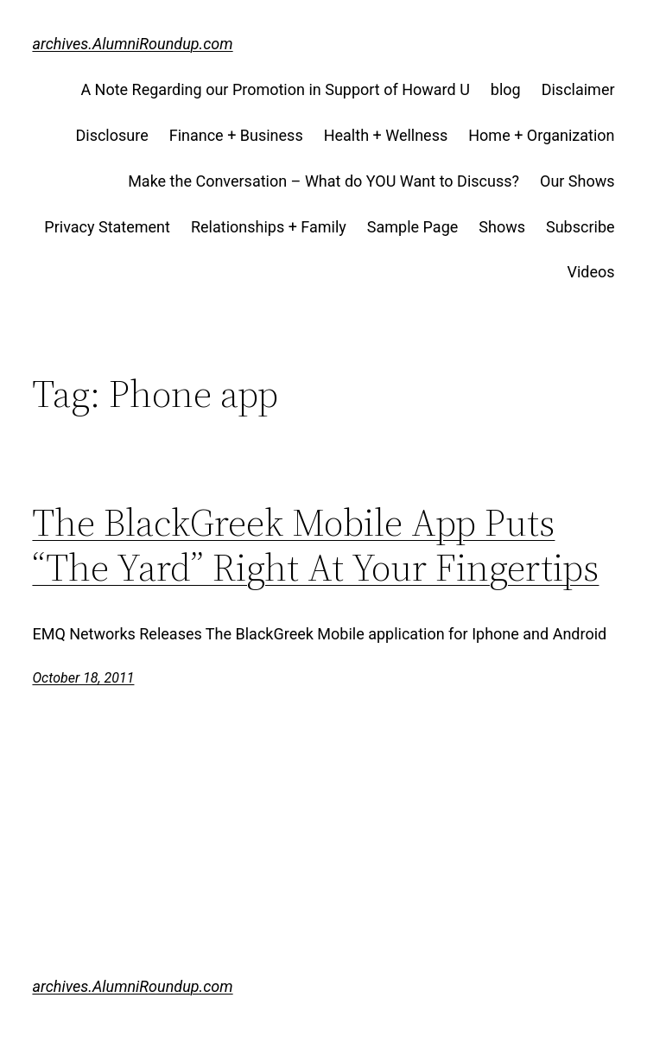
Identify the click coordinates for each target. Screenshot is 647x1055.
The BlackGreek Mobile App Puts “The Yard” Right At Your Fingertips (315, 544)
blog (506, 89)
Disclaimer (578, 89)
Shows (502, 227)
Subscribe (580, 227)
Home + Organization (541, 135)
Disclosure (111, 135)
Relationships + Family (268, 227)
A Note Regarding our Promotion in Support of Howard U (274, 89)
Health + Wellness (386, 135)
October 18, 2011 (83, 678)
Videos (590, 272)
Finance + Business (236, 135)
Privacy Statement (107, 227)
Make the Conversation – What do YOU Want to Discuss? (323, 181)
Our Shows (577, 181)
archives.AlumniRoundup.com (132, 44)
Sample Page (412, 227)
